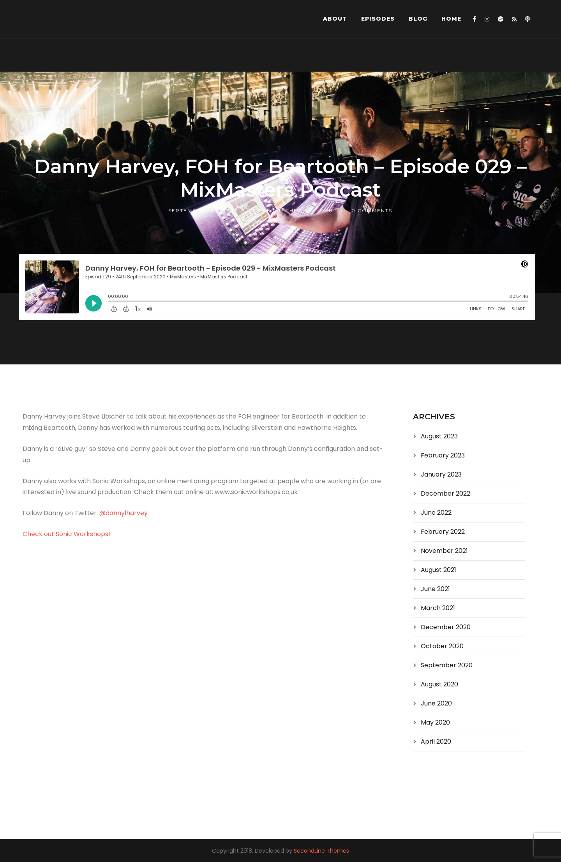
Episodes (378, 18)
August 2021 (438, 569)
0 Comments (371, 210)
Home (451, 18)
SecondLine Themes (321, 851)
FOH (326, 210)
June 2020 (436, 703)
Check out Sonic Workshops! (66, 534)
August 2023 (439, 436)
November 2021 (444, 550)
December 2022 (445, 493)
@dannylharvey (123, 512)
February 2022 (443, 531)
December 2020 (446, 627)
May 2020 (435, 722)
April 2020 (436, 741)
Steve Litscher (277, 210)
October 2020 (442, 646)
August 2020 (439, 684)
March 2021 (438, 607)
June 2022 (436, 512)
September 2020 (447, 665)
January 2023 (441, 474)
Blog (418, 18)
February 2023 (443, 455)
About (335, 18)
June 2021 (435, 588)
